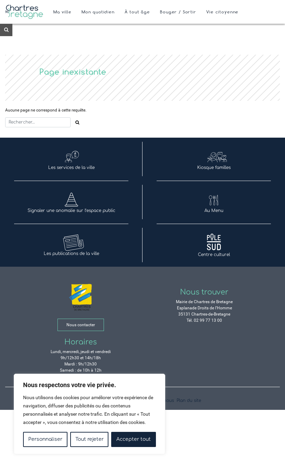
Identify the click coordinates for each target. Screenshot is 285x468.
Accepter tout (133, 439)
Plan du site (189, 400)
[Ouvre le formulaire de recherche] (6, 30)
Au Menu (213, 202)
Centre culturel (214, 245)
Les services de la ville (71, 159)
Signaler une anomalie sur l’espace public (71, 202)
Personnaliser (45, 439)
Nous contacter (80, 324)
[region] (89, 414)
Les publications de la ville (71, 245)
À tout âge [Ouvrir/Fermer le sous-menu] (137, 11)
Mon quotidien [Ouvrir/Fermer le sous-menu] (98, 11)
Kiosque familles (214, 159)
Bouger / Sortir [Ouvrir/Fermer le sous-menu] (178, 11)
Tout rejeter (89, 439)
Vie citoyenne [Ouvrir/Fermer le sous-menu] (222, 11)
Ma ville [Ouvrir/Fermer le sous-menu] (62, 11)
